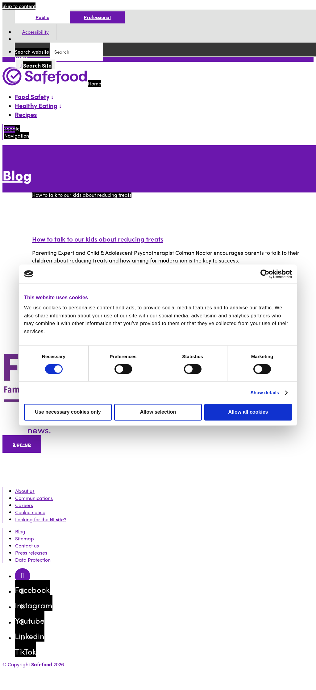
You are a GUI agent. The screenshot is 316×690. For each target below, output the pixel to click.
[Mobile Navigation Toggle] (9, 132)
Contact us (27, 545)
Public (42, 17)
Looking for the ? (40, 519)
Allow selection (158, 412)
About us (25, 490)
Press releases (31, 552)
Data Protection (33, 559)
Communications (34, 498)
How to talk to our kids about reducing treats (97, 238)
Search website (32, 51)
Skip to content (18, 6)
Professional (97, 17)
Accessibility (35, 32)
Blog (17, 175)
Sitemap (24, 538)
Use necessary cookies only (68, 412)
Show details (265, 392)
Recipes (26, 114)
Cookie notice (30, 512)
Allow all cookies (248, 412)
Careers (24, 505)
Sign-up (22, 444)
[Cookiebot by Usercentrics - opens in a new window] (265, 274)
